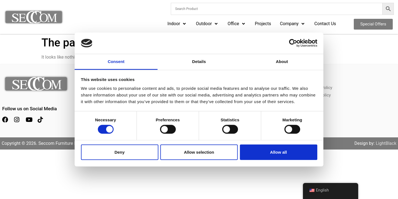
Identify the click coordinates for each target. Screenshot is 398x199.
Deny (119, 152)
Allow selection (199, 152)
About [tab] (282, 61)
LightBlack (386, 143)
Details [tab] (199, 61)
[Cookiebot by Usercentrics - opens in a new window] (293, 43)
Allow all (278, 152)
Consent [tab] (116, 61)
